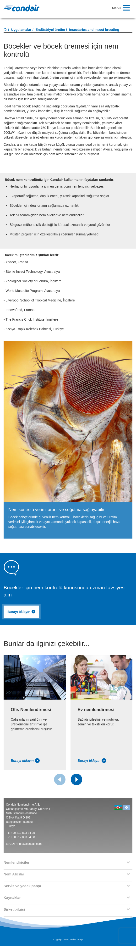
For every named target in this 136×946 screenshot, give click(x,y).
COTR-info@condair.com (26, 844)
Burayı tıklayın (21, 612)
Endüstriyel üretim (50, 30)
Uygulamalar (21, 30)
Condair (21, 7)
